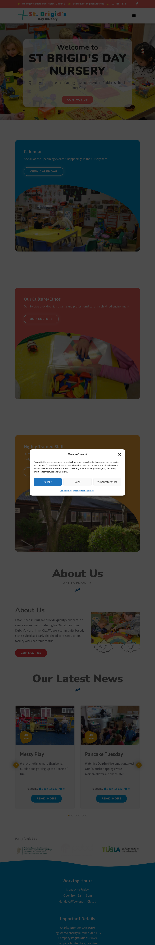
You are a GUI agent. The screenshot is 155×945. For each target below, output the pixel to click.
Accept (48, 482)
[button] (119, 454)
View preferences (107, 482)
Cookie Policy (66, 490)
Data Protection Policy (83, 490)
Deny (77, 482)
